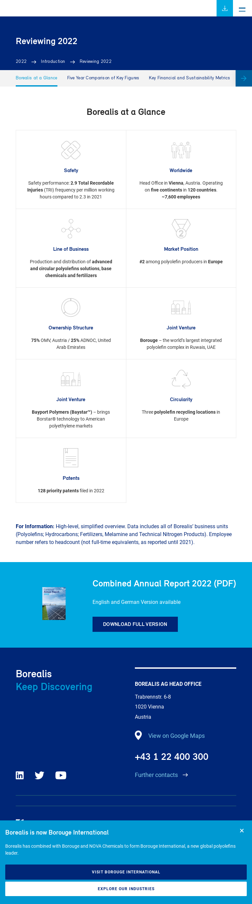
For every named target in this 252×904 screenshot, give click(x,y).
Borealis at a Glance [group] (36, 78)
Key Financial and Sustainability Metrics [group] (189, 78)
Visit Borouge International (126, 872)
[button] (244, 78)
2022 (21, 61)
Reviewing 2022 (96, 61)
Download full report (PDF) (225, 8)
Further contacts (157, 774)
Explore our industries (126, 889)
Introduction (53, 61)
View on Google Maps (176, 735)
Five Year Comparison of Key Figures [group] (103, 78)
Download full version (135, 624)
